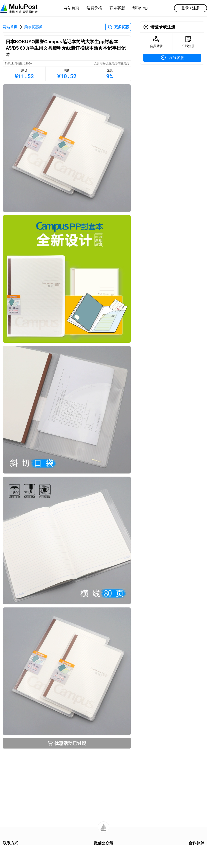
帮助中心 (140, 8)
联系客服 (117, 8)
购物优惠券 (33, 27)
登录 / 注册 (190, 8)
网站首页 (71, 8)
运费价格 (94, 8)
